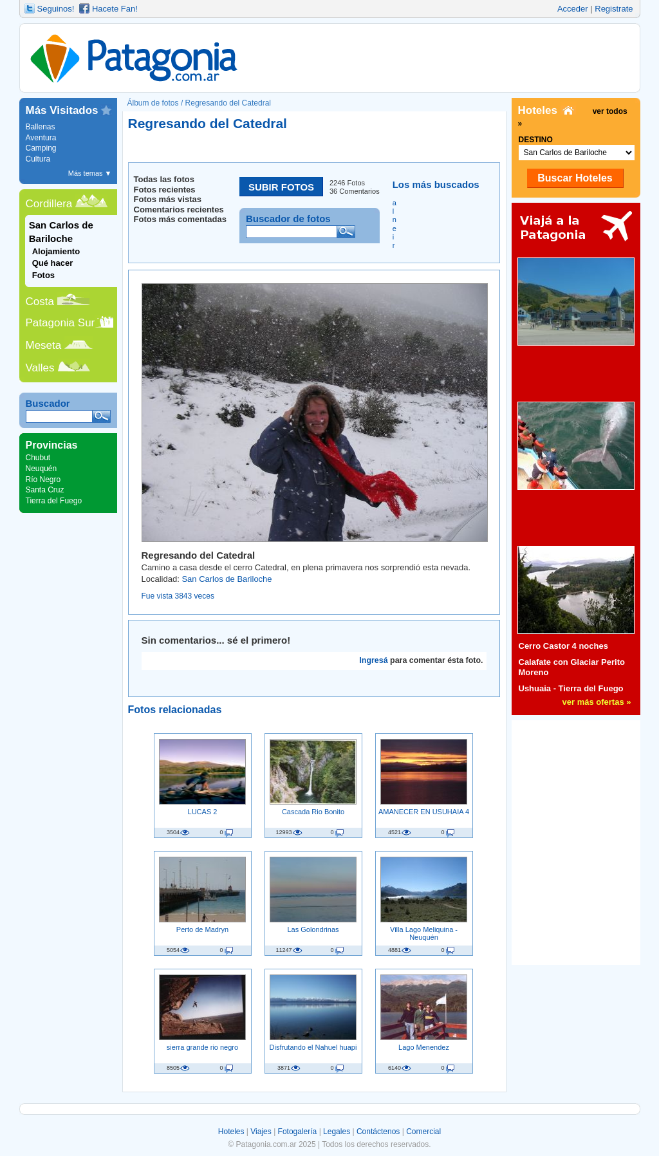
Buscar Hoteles (575, 177)
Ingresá (373, 660)
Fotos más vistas (168, 199)
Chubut (38, 457)
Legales (336, 1131)
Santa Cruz (45, 489)
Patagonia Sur (60, 323)
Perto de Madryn (202, 929)
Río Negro (43, 479)
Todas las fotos (164, 179)
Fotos (43, 275)
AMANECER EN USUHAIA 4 (423, 812)
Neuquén (41, 468)
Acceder (572, 9)
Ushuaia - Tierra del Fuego (571, 688)
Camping (41, 148)
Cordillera (49, 204)
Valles (40, 368)
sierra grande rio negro (202, 1047)
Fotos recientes (165, 189)
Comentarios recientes (179, 209)
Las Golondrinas (313, 929)
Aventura (41, 137)
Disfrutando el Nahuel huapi (313, 1047)
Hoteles (231, 1131)
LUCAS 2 (203, 812)
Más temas (90, 173)
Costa (40, 301)
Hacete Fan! (115, 9)
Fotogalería (297, 1131)
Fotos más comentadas (180, 219)
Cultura (38, 158)
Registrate (614, 9)
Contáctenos (378, 1131)
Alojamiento (56, 251)
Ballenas (40, 126)
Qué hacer (52, 263)
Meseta (44, 345)
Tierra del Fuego (54, 500)
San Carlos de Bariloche (226, 579)
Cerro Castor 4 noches (563, 646)
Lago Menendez (423, 1047)
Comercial (423, 1131)
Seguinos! (56, 9)
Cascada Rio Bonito (313, 812)
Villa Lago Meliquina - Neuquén (424, 933)
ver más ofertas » (596, 702)
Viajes (260, 1131)
